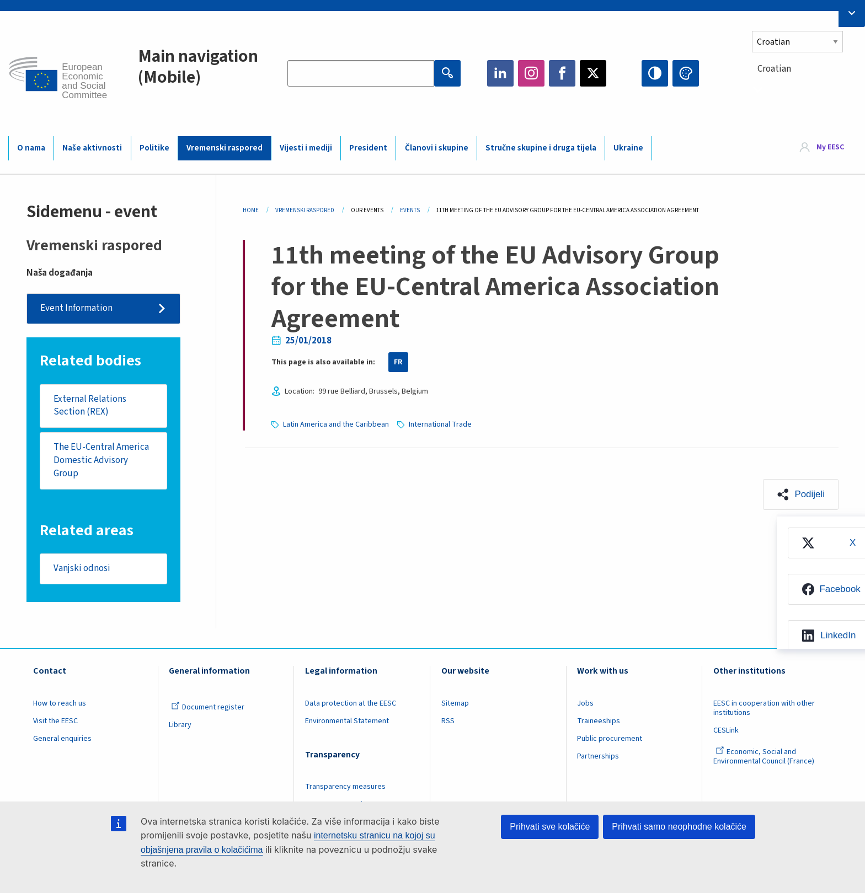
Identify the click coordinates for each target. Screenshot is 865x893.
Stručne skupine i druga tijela (540, 148)
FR (398, 362)
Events (410, 210)
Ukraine (628, 148)
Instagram (531, 73)
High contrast (655, 73)
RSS (448, 721)
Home (251, 210)
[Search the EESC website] (360, 73)
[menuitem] (821, 148)
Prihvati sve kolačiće (550, 826)
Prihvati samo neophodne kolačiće (679, 826)
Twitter (593, 73)
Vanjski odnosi (82, 568)
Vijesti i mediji (306, 148)
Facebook (562, 73)
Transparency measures (345, 786)
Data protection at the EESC (350, 703)
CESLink (726, 730)
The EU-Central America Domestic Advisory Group (101, 460)
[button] (801, 494)
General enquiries (62, 738)
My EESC (830, 147)
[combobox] (804, 89)
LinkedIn (500, 73)
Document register (207, 707)
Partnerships (598, 756)
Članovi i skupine (436, 148)
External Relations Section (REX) (90, 405)
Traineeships (598, 721)
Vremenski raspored (224, 148)
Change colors (685, 73)
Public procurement (609, 738)
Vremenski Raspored (304, 210)
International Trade (440, 424)
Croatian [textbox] (774, 69)
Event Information (76, 308)
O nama (31, 148)
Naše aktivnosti (92, 148)
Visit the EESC (55, 721)
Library (180, 724)
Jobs (585, 703)
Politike (154, 148)
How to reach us (59, 703)
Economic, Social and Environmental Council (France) (764, 756)
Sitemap (455, 703)
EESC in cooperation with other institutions (764, 708)
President (368, 148)
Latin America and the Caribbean (336, 424)
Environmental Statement (347, 721)
